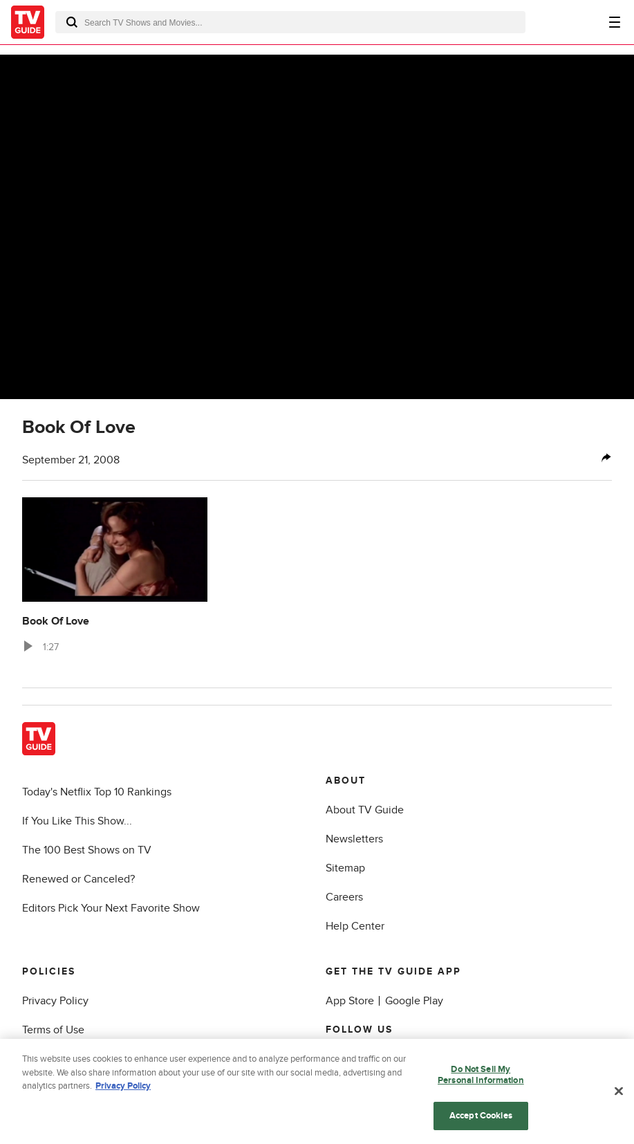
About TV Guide (365, 810)
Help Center (355, 926)
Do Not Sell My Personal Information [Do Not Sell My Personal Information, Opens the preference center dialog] (481, 1087)
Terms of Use (53, 1030)
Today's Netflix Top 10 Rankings (96, 792)
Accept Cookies (480, 1126)
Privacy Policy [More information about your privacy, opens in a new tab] (123, 1097)
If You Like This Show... (77, 821)
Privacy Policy (55, 1001)
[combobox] (290, 22)
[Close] (619, 1102)
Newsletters (354, 839)
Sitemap (345, 868)
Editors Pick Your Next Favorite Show (111, 908)
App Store (350, 1001)
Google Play (414, 1001)
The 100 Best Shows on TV (86, 850)
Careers (344, 897)
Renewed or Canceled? (78, 879)
